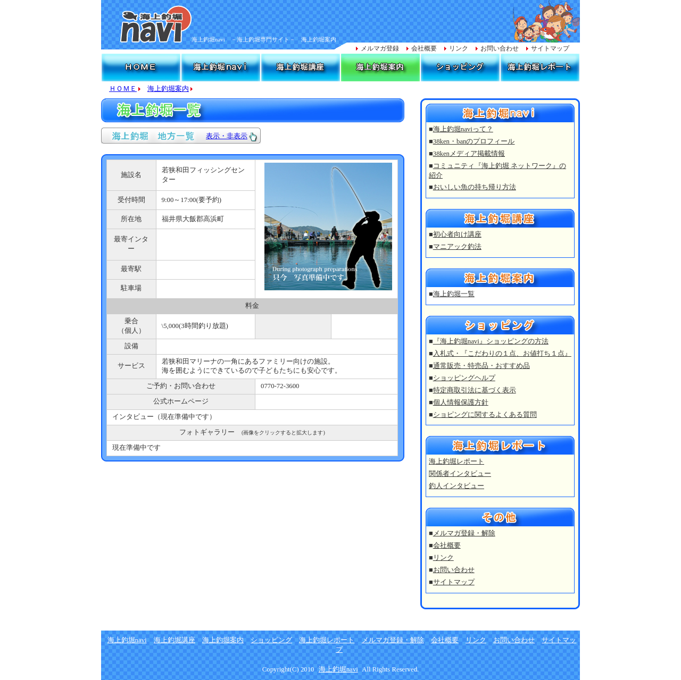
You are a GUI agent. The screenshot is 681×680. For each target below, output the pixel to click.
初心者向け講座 (457, 234)
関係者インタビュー (460, 473)
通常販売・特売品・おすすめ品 (481, 366)
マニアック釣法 (457, 246)
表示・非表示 (226, 136)
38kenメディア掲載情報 (469, 153)
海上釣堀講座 (174, 640)
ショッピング (271, 640)
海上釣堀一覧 (454, 294)
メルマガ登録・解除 (464, 533)
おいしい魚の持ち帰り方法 (474, 187)
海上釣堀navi (127, 640)
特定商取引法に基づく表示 (474, 390)
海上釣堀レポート (456, 461)
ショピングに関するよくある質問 (485, 414)
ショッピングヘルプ (464, 378)
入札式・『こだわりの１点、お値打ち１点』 (502, 353)
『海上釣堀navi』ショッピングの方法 (491, 341)
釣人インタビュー (456, 486)
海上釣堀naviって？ (463, 129)
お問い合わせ (499, 48)
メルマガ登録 (380, 48)
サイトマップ (550, 48)
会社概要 (424, 48)
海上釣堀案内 (168, 89)
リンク (458, 48)
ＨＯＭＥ (123, 89)
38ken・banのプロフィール (474, 141)
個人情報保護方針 (460, 402)
